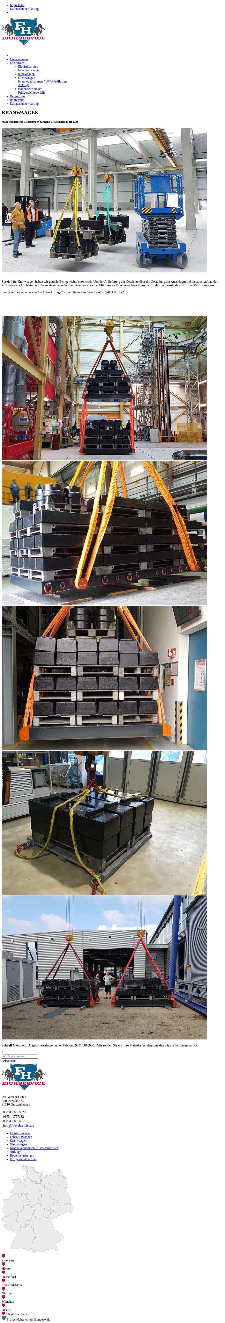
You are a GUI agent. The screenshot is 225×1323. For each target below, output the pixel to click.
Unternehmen (19, 59)
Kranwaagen (26, 74)
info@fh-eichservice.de (18, 1125)
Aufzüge (23, 85)
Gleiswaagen (26, 77)
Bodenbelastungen (30, 89)
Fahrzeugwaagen (29, 70)
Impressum (17, 5)
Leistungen (17, 63)
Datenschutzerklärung (24, 8)
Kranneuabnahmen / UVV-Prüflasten (42, 81)
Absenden (9, 1060)
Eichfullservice (28, 66)
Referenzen (17, 96)
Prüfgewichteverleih (31, 92)
